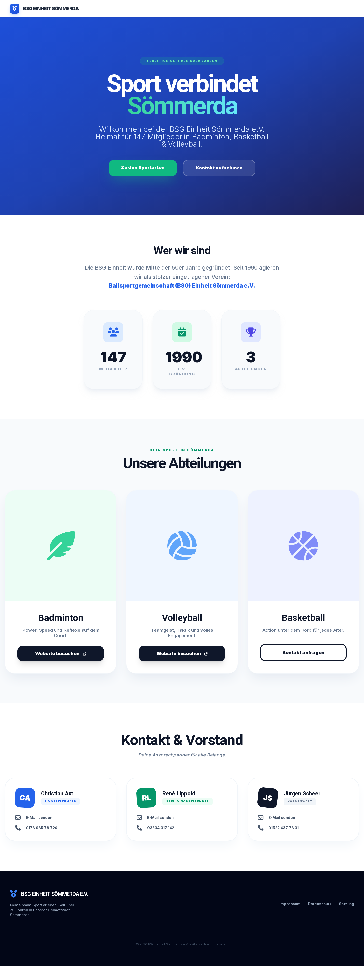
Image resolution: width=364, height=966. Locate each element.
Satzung (346, 903)
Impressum (290, 903)
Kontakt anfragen (303, 652)
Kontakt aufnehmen (219, 168)
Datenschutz (320, 903)
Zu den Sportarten (143, 167)
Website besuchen (60, 653)
